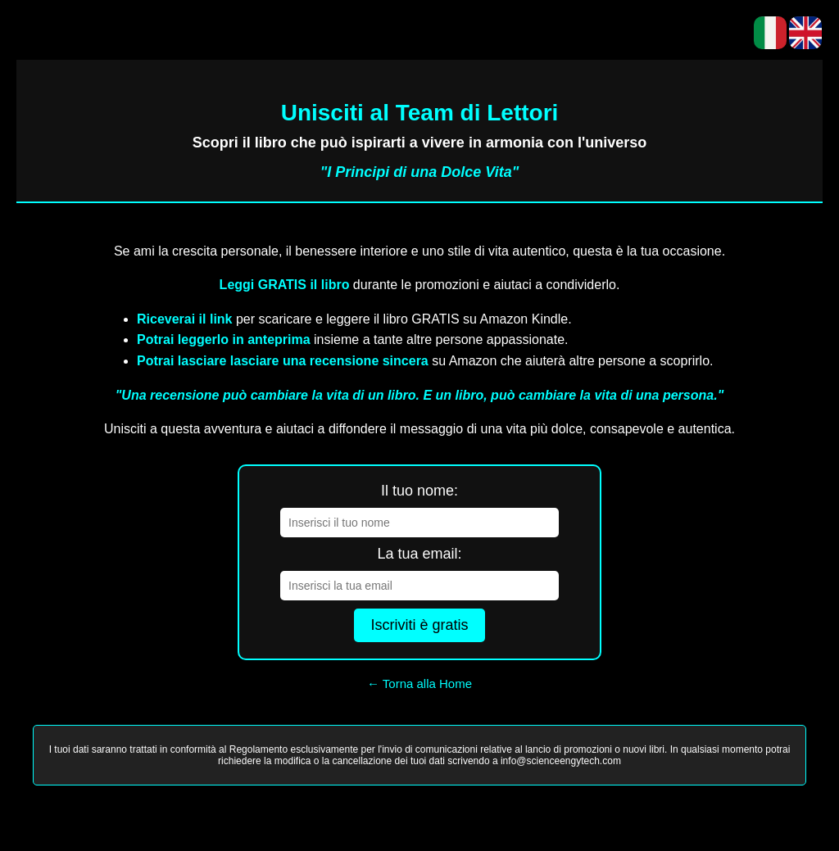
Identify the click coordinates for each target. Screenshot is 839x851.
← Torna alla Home (419, 683)
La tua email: (419, 553)
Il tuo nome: (419, 490)
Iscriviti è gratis (419, 625)
